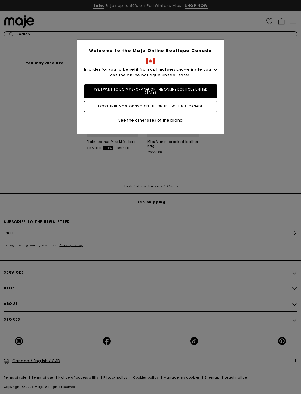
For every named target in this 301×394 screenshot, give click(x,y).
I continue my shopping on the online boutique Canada (150, 106)
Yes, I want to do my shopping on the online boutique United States (150, 91)
